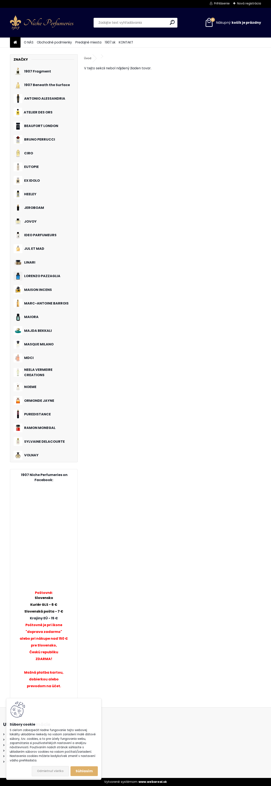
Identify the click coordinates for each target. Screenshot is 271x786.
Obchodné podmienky (54, 42)
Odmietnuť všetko (50, 771)
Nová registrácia (249, 3)
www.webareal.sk (152, 782)
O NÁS (28, 42)
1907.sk (110, 42)
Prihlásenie (222, 3)
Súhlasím (84, 771)
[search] (172, 22)
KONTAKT (126, 42)
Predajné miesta (88, 42)
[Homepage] (15, 42)
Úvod (87, 58)
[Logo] (41, 22)
